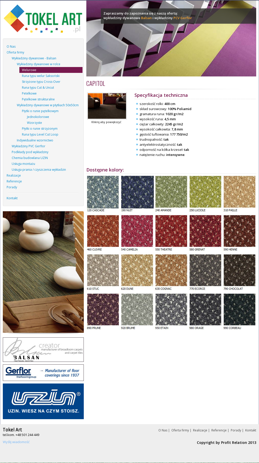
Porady (12, 187)
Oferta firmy (15, 52)
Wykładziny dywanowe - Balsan (34, 58)
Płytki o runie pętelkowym (40, 111)
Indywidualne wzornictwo (35, 140)
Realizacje (14, 175)
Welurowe (29, 70)
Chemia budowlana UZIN (30, 158)
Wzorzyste (34, 123)
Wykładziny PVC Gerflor (28, 146)
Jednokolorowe (38, 117)
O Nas (11, 46)
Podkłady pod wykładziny (30, 152)
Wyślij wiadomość (16, 442)
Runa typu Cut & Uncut (38, 87)
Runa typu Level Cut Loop (40, 134)
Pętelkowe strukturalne (38, 99)
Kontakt (12, 198)
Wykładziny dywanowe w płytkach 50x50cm (48, 105)
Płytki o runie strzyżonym (40, 128)
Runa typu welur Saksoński (41, 76)
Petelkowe (29, 93)
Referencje (14, 181)
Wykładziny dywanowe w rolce (38, 64)
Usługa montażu (23, 164)
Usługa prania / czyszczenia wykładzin (39, 169)
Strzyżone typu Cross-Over (41, 82)
